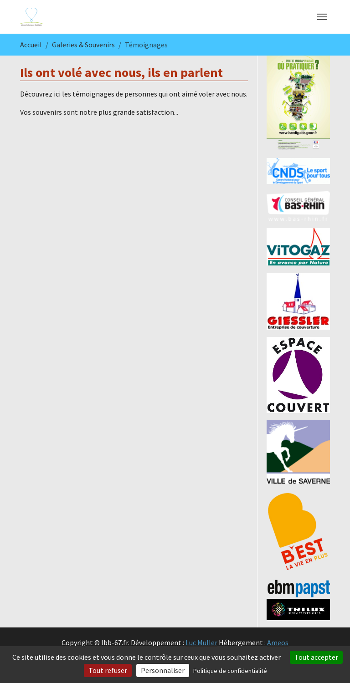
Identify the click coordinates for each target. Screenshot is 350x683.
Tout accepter (316, 657)
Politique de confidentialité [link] (230, 671)
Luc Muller (201, 642)
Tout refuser (107, 670)
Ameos (277, 642)
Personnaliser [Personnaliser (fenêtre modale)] (163, 670)
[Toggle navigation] (322, 17)
